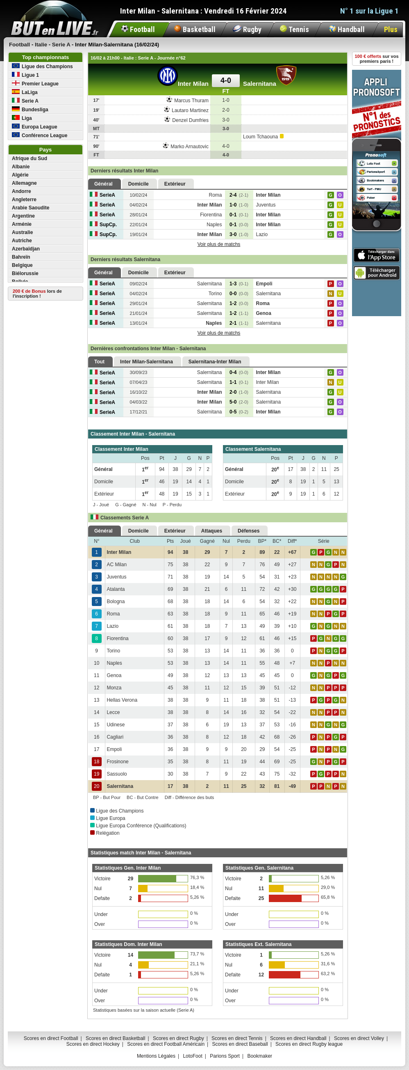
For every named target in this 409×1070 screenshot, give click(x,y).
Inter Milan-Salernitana (146, 362)
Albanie (21, 167)
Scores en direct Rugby (178, 1038)
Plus (391, 29)
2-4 (238, 195)
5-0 (238, 402)
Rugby (247, 29)
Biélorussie (25, 273)
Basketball (195, 29)
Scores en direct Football (51, 1038)
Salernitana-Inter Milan (215, 362)
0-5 (238, 412)
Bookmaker (259, 1056)
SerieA (102, 195)
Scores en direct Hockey (93, 1044)
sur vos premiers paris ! (377, 59)
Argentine (23, 216)
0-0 (238, 293)
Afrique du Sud (29, 158)
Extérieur (175, 184)
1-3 (238, 284)
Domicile (138, 184)
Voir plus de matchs (219, 244)
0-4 (238, 372)
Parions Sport (225, 1056)
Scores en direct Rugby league (309, 1044)
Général (103, 184)
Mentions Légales (156, 1056)
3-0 (238, 234)
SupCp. (103, 224)
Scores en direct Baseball (240, 1044)
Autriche (22, 240)
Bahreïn (21, 257)
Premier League (35, 83)
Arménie (22, 224)
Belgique (22, 265)
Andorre (21, 191)
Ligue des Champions (42, 66)
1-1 (238, 382)
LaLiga (25, 92)
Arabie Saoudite (30, 208)
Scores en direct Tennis (237, 1038)
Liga (22, 118)
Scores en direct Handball (298, 1038)
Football (138, 29)
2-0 (238, 392)
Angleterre (24, 199)
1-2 (238, 303)
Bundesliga (30, 109)
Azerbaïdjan (26, 249)
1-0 (238, 205)
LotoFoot (192, 1056)
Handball (347, 29)
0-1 (238, 215)
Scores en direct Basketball (115, 1038)
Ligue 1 (25, 75)
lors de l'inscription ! (37, 293)
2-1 (238, 323)
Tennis (294, 29)
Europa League (34, 127)
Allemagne (24, 183)
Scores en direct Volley (359, 1038)
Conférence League (39, 135)
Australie (22, 232)
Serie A (25, 101)
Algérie (20, 175)
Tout (99, 362)
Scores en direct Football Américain (165, 1044)
